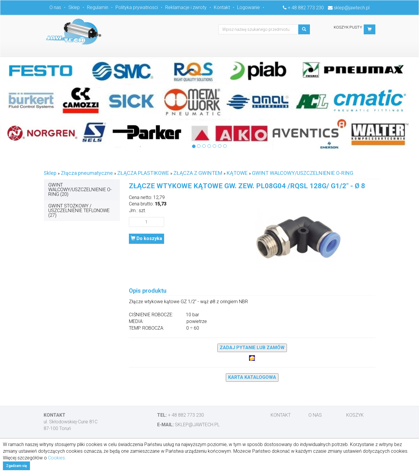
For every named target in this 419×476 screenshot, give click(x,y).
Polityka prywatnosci (137, 7)
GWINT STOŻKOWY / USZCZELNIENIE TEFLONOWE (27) (79, 210)
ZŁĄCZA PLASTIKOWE (143, 173)
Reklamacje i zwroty (186, 7)
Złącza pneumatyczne (87, 173)
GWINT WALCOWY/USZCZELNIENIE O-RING (302, 173)
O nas (55, 7)
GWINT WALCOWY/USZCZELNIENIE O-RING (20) (80, 189)
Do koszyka (146, 238)
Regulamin (97, 7)
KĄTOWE (237, 173)
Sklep (74, 7)
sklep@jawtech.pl (352, 7)
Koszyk (355, 415)
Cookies (56, 458)
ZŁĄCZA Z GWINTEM (197, 173)
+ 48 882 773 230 (306, 7)
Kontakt (222, 7)
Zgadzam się (16, 466)
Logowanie (248, 7)
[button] (369, 29)
